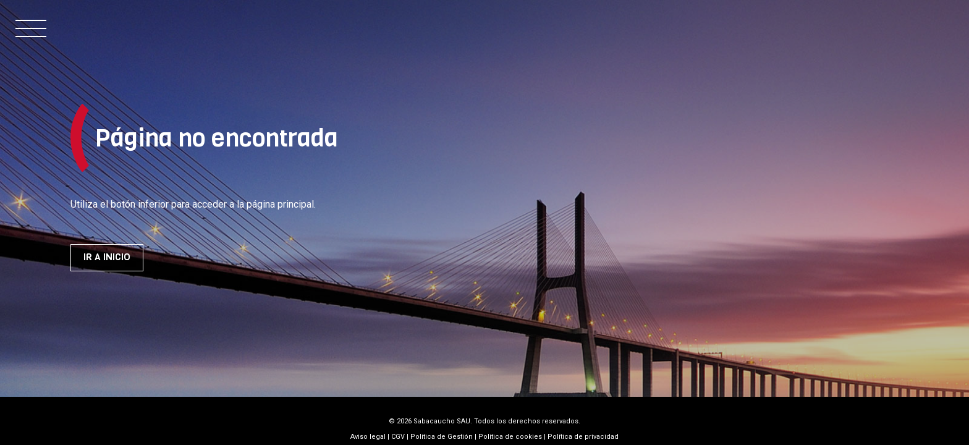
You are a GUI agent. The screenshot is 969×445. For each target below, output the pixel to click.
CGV (398, 437)
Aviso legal (368, 437)
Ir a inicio (106, 257)
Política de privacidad (583, 437)
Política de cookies (510, 437)
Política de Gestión (441, 437)
